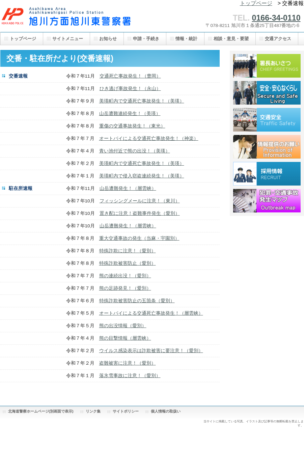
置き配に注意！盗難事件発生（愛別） (140, 213)
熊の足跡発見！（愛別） (125, 288)
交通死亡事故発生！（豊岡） (130, 76)
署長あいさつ (267, 66)
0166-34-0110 (276, 17)
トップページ (256, 3)
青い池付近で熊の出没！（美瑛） (134, 150)
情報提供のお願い (267, 147)
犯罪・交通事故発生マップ (267, 201)
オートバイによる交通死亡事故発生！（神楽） (148, 138)
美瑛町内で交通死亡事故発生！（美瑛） (141, 101)
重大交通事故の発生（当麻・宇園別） (139, 238)
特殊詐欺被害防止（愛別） (127, 263)
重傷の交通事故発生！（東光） (132, 126)
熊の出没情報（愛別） (122, 325)
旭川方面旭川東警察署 (67, 19)
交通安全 (267, 120)
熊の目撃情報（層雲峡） (125, 338)
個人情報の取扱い (166, 411)
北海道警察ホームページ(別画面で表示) (41, 411)
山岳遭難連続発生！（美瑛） (130, 113)
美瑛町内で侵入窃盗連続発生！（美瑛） (141, 175)
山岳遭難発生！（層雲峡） (128, 188)
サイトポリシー (126, 411)
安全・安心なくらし (267, 93)
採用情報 (267, 174)
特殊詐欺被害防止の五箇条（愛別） (137, 300)
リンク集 (93, 411)
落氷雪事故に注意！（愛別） (130, 375)
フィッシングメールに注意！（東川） (140, 200)
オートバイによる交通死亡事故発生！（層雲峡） (151, 313)
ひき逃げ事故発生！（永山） (130, 88)
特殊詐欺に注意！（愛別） (127, 250)
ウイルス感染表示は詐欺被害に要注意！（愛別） (151, 350)
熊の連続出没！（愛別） (125, 275)
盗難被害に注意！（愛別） (127, 363)
